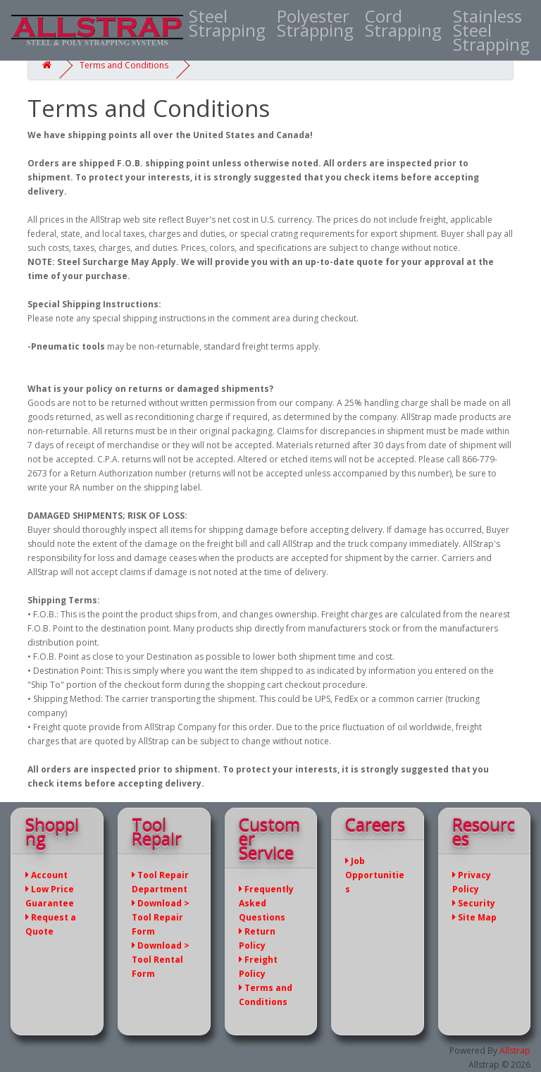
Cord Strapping (403, 23)
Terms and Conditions (124, 65)
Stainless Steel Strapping (491, 30)
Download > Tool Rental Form (160, 959)
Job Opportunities (374, 875)
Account (46, 875)
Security (473, 903)
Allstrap (514, 1050)
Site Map (474, 917)
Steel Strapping (227, 23)
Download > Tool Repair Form (160, 917)
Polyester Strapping (315, 23)
